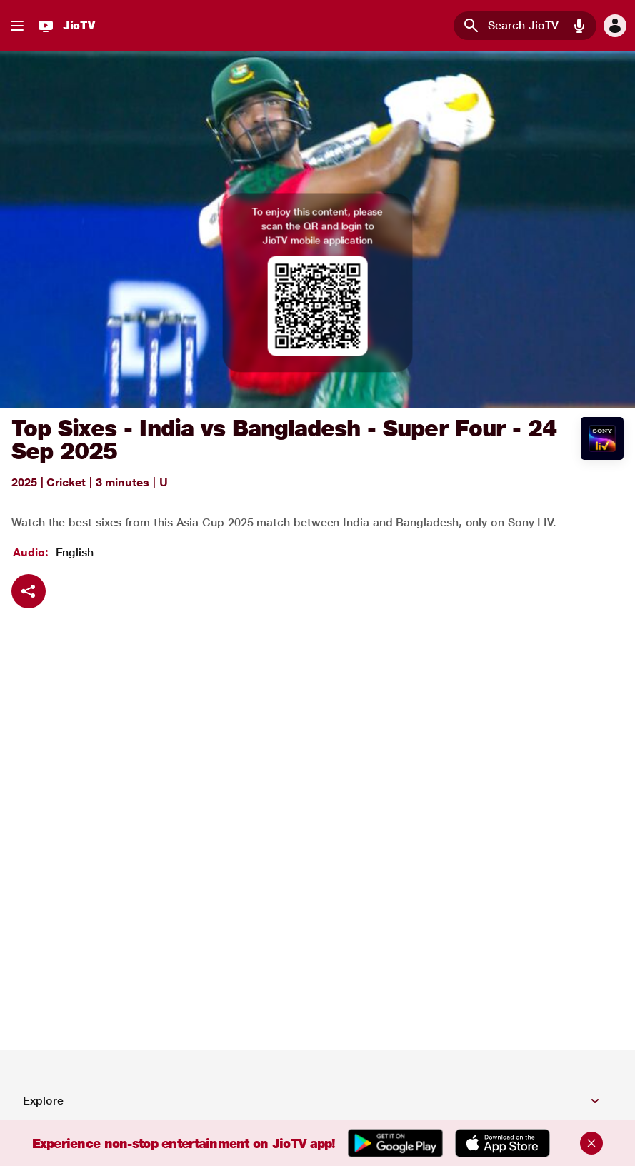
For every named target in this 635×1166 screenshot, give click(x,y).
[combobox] (525, 25)
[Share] (28, 591)
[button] (17, 26)
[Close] (591, 1143)
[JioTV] (64, 25)
